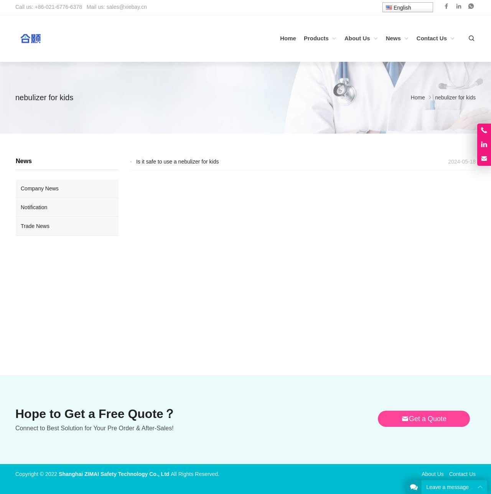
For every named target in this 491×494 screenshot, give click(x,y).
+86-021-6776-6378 (58, 7)
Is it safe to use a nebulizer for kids (177, 162)
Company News (40, 188)
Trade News (35, 226)
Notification (34, 207)
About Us (433, 474)
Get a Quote (424, 419)
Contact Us (462, 474)
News (24, 161)
